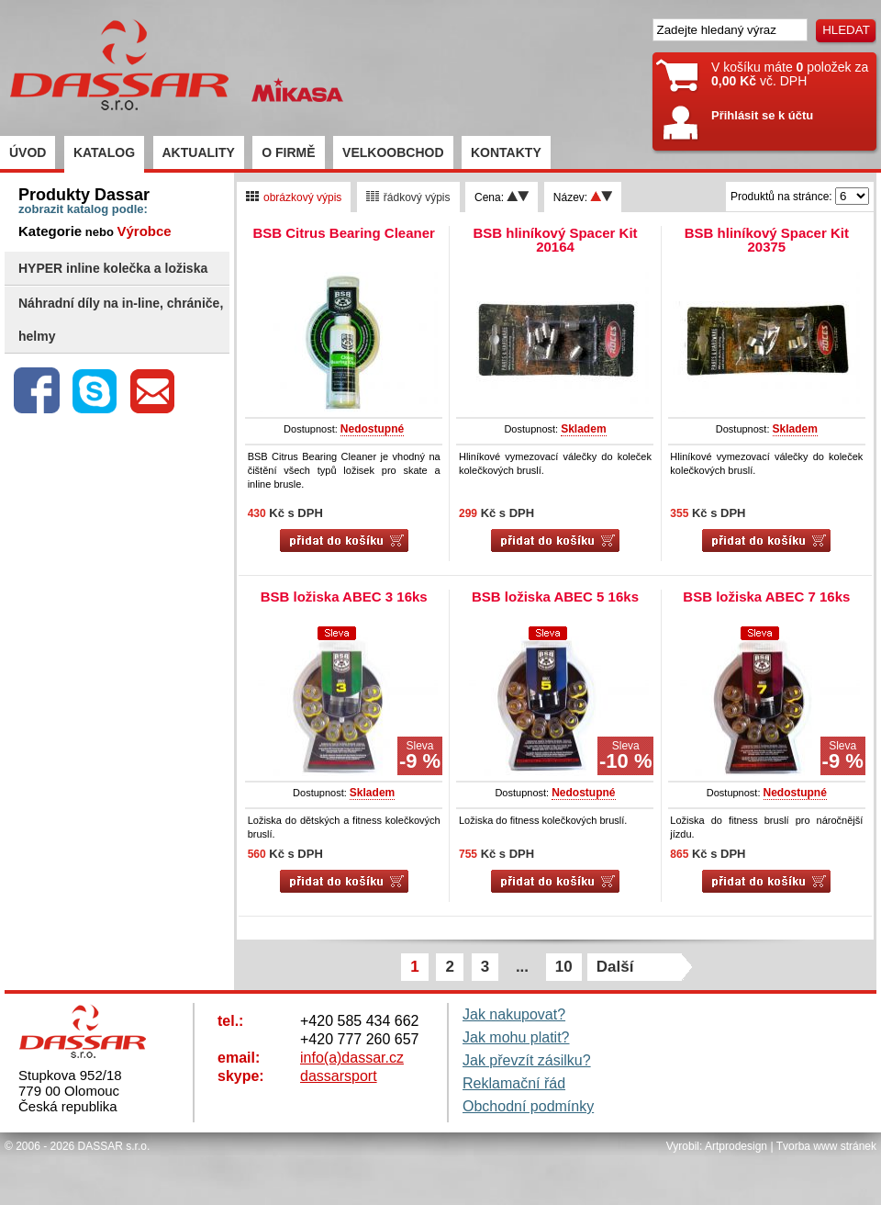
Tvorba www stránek (826, 1146)
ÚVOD (27, 152)
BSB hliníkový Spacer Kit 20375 (767, 239)
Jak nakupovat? (514, 1014)
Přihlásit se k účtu (762, 115)
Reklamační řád (514, 1083)
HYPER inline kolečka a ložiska (112, 268)
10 (564, 966)
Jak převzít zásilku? (527, 1060)
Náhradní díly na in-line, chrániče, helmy (120, 319)
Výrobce (144, 231)
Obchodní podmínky (528, 1106)
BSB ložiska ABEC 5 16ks (555, 596)
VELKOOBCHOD (392, 152)
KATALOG (104, 152)
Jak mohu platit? (516, 1037)
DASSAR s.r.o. (114, 1146)
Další (615, 966)
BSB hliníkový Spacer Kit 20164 (555, 239)
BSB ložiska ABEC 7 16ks (766, 596)
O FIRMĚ (288, 152)
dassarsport (338, 1076)
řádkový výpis (408, 197)
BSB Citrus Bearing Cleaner (343, 233)
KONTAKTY (506, 152)
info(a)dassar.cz (352, 1057)
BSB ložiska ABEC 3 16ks (344, 596)
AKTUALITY (198, 152)
